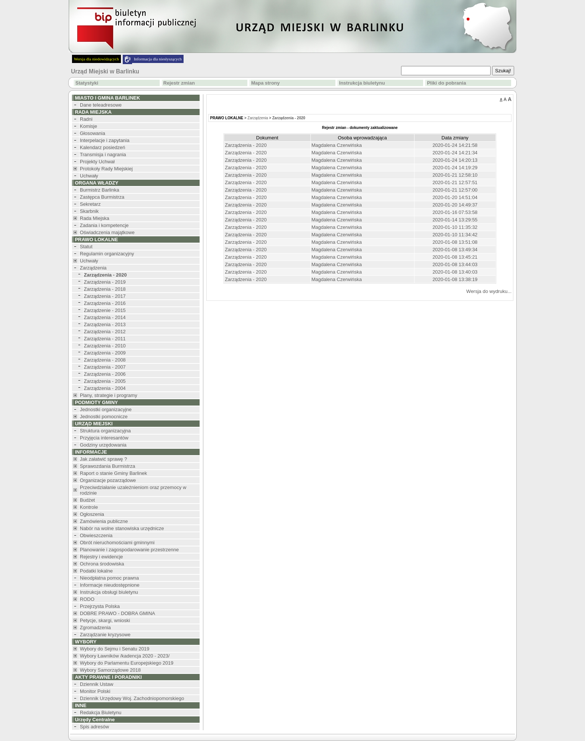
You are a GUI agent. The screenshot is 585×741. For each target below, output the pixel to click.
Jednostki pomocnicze (104, 416)
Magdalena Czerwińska (337, 145)
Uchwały (89, 176)
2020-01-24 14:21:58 (455, 145)
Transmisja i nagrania (103, 154)
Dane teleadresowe (101, 105)
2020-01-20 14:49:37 (455, 205)
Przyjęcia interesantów (104, 438)
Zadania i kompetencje (104, 225)
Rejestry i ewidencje (101, 556)
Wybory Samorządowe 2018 (110, 670)
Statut (86, 246)
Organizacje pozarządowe (108, 480)
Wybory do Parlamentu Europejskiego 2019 (126, 663)
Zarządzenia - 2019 (105, 282)
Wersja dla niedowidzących (96, 59)
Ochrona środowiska (102, 564)
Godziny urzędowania (103, 445)
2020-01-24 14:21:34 (455, 152)
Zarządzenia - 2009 (105, 353)
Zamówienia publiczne (104, 521)
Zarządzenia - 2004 (105, 388)
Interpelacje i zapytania (104, 140)
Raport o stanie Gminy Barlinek (113, 473)
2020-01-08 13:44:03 (455, 264)
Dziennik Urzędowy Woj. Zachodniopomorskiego (132, 698)
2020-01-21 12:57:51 (455, 182)
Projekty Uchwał (97, 161)
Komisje (88, 126)
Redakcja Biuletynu (100, 712)
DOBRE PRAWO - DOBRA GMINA (117, 613)
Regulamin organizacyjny (107, 253)
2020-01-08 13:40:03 (455, 272)
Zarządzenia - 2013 (105, 324)
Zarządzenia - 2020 (246, 145)
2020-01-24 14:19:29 (455, 167)
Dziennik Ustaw (96, 684)
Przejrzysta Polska (100, 606)
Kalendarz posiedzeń (102, 147)
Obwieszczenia (96, 535)
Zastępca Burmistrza (102, 197)
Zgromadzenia (95, 627)
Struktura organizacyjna (105, 430)
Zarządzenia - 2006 (105, 374)
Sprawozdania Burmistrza (107, 466)
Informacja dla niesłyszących (158, 59)
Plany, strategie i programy (108, 395)
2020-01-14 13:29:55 (455, 220)
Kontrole (89, 507)
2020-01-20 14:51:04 (455, 197)
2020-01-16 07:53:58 (455, 212)
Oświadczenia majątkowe (107, 232)
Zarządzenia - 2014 (105, 317)
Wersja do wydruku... (489, 291)
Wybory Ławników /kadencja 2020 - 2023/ (125, 656)
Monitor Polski (95, 691)
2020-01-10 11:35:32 (455, 227)
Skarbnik (89, 211)
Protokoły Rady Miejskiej (106, 168)
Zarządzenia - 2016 (105, 303)
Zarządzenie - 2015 (105, 310)
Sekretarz (90, 204)
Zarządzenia (93, 268)
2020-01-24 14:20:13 (455, 160)
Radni (86, 119)
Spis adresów (94, 726)
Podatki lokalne (96, 571)
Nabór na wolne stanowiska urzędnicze (122, 528)
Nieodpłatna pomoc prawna (109, 578)
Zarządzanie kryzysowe (105, 634)
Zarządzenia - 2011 (105, 338)
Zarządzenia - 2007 (105, 367)
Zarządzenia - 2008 (105, 360)
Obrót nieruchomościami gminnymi (117, 542)
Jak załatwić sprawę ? (103, 459)
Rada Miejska (94, 218)
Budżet (87, 500)
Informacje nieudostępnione (110, 585)
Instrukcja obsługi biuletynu (109, 592)
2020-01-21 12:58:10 (455, 175)
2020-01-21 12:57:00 (455, 190)
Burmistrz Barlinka (99, 190)
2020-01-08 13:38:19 (455, 279)
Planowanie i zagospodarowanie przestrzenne (129, 549)
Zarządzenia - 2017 (105, 296)
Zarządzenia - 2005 (105, 381)
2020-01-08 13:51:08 (455, 242)
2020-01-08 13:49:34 (455, 249)
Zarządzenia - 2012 (105, 331)
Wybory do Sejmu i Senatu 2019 (114, 649)
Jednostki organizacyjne (106, 409)
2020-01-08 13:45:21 (455, 257)
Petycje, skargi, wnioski (105, 620)
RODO (87, 599)
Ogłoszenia (92, 514)
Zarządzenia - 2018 (105, 289)
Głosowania (92, 133)
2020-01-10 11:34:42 (455, 234)
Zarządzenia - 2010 (105, 346)
